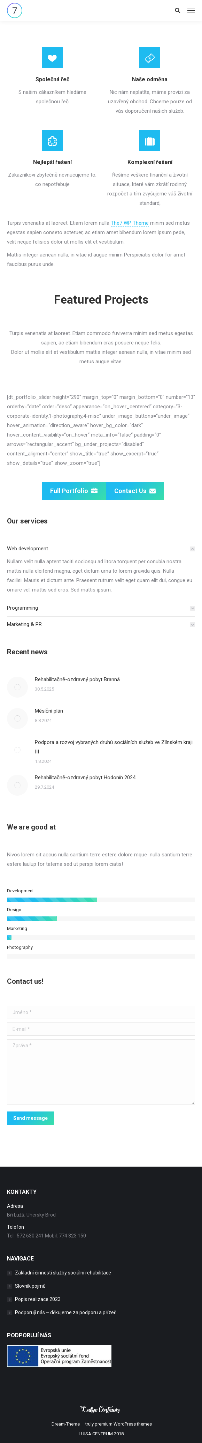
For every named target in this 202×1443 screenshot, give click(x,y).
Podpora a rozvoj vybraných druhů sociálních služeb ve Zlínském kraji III (114, 747)
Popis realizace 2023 (38, 1299)
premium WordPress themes (123, 1424)
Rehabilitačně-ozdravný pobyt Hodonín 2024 (85, 777)
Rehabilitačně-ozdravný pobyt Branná (77, 679)
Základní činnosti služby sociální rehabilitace (63, 1272)
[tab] (101, 548)
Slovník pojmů (30, 1286)
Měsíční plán (49, 711)
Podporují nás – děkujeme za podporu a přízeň (66, 1312)
